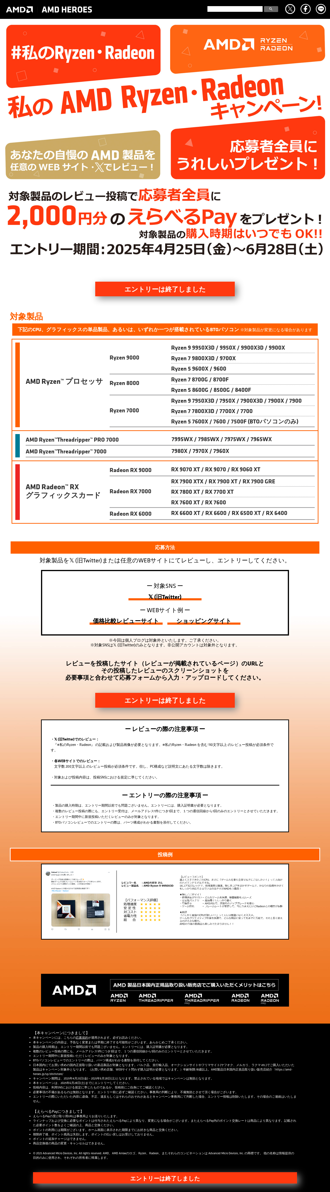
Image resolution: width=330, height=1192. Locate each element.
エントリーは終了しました (165, 288)
